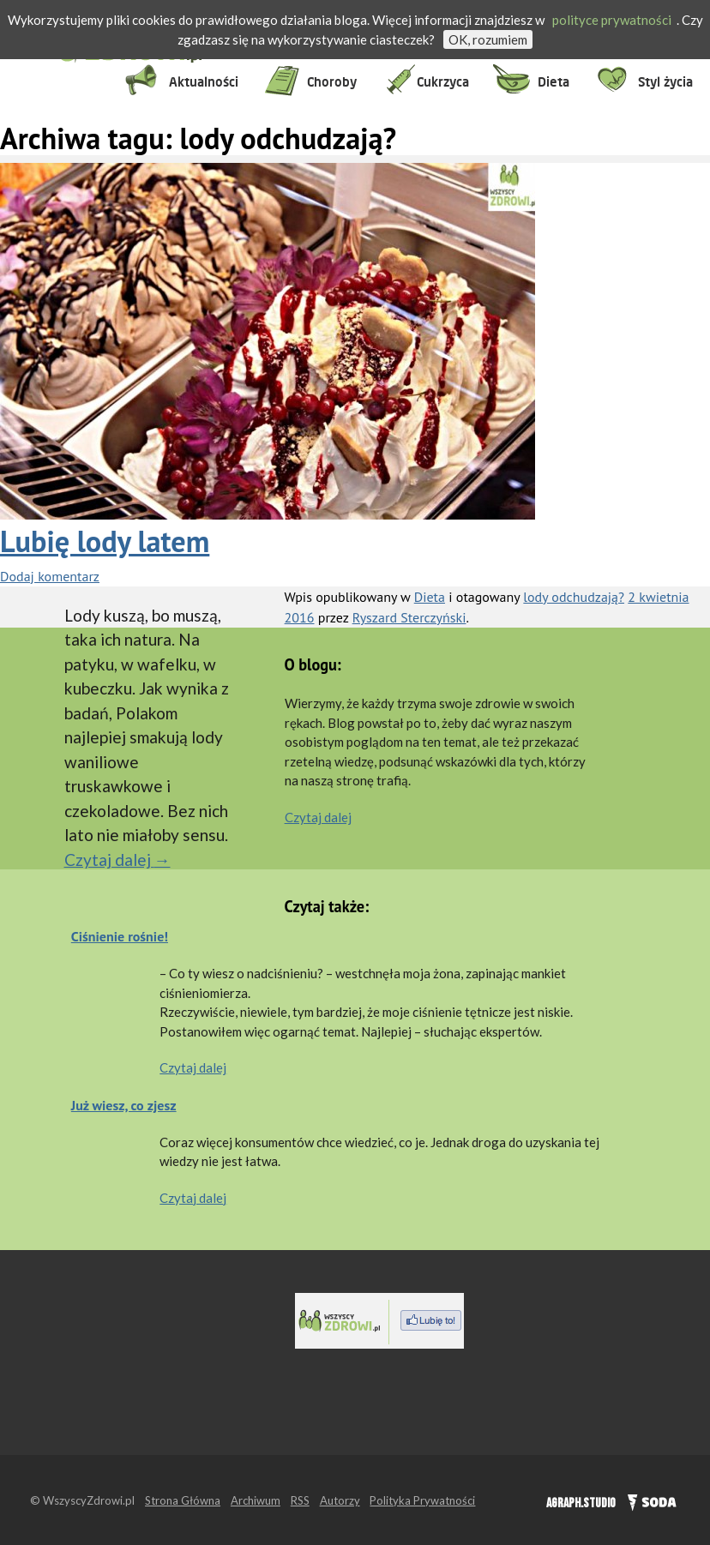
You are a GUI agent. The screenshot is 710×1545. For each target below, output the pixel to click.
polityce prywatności (611, 19)
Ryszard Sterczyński (409, 617)
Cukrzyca (443, 82)
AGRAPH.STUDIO (581, 1503)
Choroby (332, 82)
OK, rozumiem (487, 39)
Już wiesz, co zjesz (124, 1105)
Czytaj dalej (117, 859)
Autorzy (340, 1500)
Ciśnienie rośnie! (119, 936)
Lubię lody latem (104, 541)
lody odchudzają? (573, 596)
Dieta (553, 82)
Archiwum (255, 1500)
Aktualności (203, 82)
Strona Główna (182, 1500)
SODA (648, 1500)
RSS (300, 1500)
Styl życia (665, 82)
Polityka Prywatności (422, 1500)
